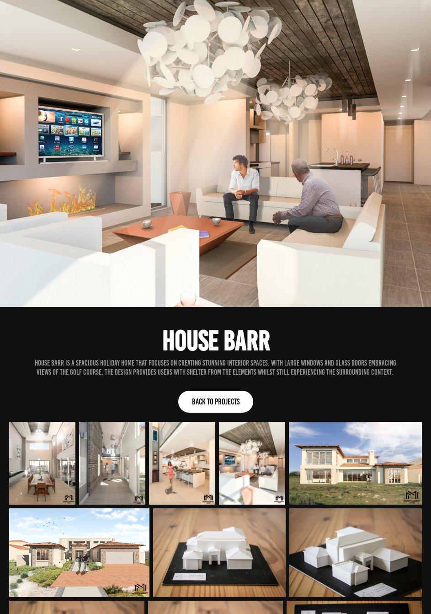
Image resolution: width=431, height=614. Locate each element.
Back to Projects (215, 401)
